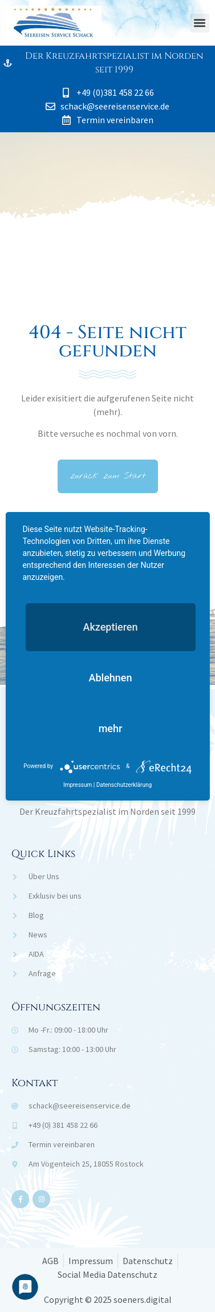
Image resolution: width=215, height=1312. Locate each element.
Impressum (77, 785)
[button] (199, 23)
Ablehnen (110, 678)
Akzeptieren (110, 627)
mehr (111, 728)
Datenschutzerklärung (124, 785)
